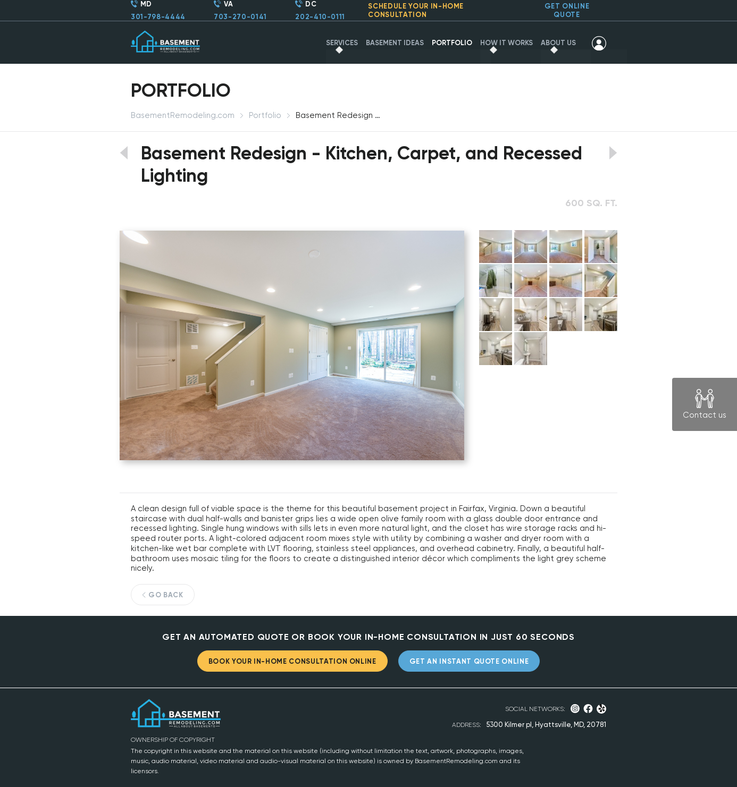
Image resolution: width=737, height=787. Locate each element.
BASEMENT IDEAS (395, 43)
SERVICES (342, 43)
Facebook (588, 708)
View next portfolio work (613, 152)
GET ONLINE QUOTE (567, 10)
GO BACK (165, 595)
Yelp (602, 709)
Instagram (575, 708)
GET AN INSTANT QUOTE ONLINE (469, 661)
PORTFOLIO (452, 43)
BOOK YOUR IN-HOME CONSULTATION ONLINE (292, 661)
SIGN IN (599, 43)
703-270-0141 (240, 17)
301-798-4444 (158, 17)
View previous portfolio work (124, 152)
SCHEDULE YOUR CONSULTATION (416, 10)
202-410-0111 (320, 17)
